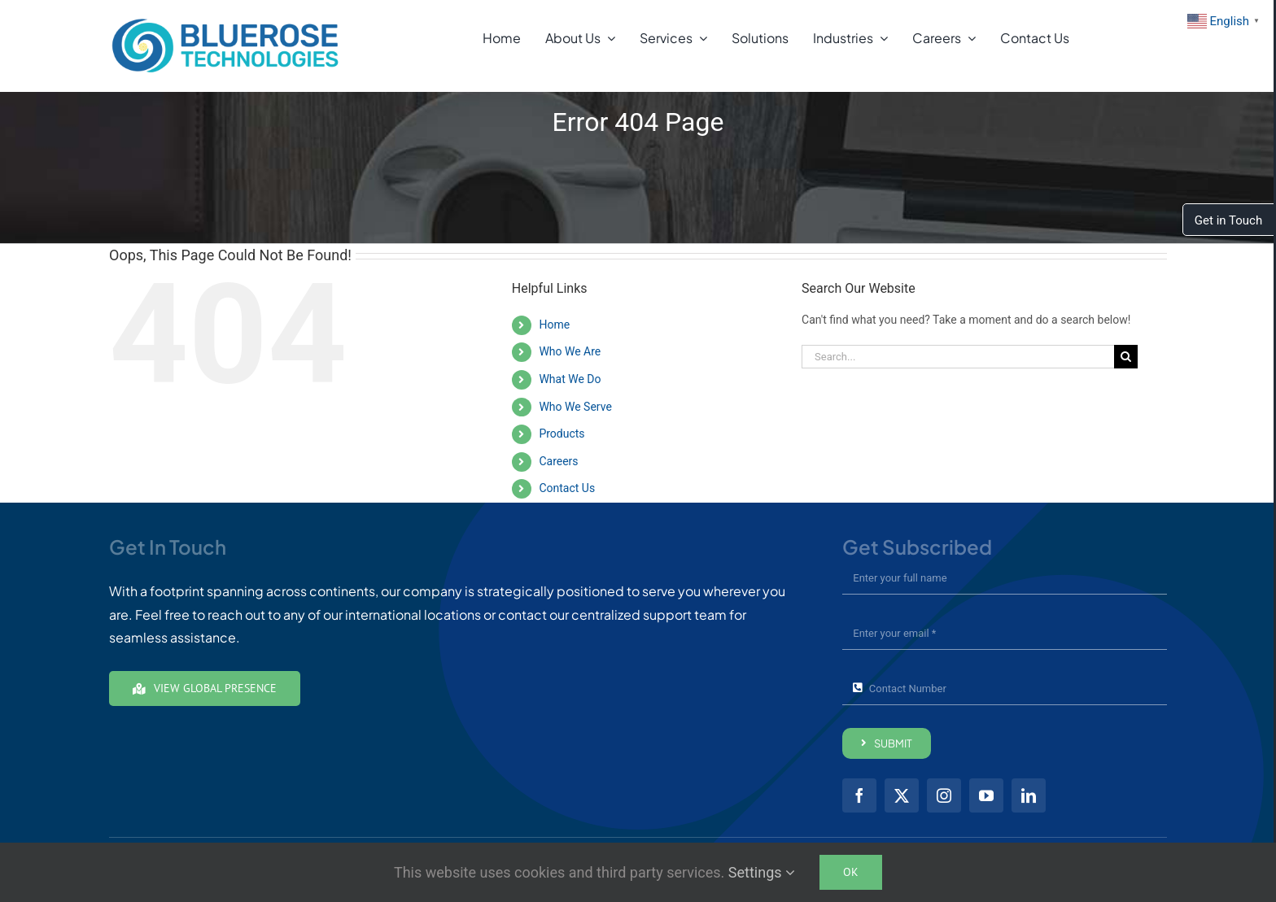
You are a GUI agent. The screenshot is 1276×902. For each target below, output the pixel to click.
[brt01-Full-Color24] (225, 21)
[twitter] (902, 795)
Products (561, 433)
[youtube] (986, 795)
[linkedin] (1029, 795)
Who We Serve (575, 406)
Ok (851, 872)
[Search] (1126, 356)
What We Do (570, 379)
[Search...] (958, 356)
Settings (761, 872)
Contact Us (567, 488)
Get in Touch (1228, 220)
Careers (558, 461)
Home (554, 324)
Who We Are (570, 351)
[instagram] (944, 795)
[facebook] (859, 795)
